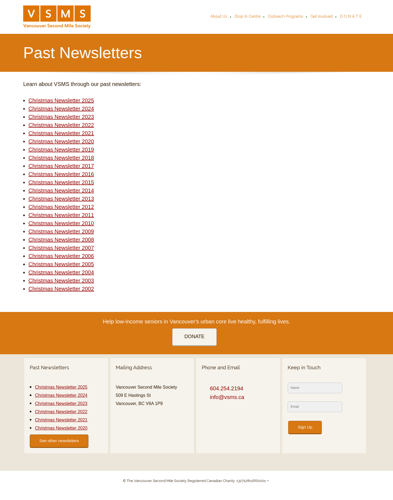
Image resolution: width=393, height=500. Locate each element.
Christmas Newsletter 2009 (61, 231)
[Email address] (226, 397)
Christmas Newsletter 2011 (61, 215)
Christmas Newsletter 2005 (61, 264)
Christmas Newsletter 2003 (61, 281)
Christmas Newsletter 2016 (61, 174)
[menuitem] (219, 17)
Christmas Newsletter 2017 (61, 166)
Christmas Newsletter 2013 (61, 199)
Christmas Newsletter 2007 (61, 248)
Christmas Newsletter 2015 (61, 182)
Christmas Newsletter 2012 (61, 207)
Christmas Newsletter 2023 (61, 117)
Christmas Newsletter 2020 (61, 141)
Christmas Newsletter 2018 (61, 158)
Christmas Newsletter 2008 (61, 240)
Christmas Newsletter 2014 (61, 191)
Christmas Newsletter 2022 (61, 125)
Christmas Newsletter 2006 (61, 256)
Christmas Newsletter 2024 (61, 109)
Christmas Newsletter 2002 (61, 289)
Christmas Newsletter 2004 (61, 272)
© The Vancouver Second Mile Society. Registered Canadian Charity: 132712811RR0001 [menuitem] (194, 481)
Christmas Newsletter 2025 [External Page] (61, 100)
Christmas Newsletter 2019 (61, 150)
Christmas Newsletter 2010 (61, 223)
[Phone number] (225, 388)
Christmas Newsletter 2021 (61, 133)
